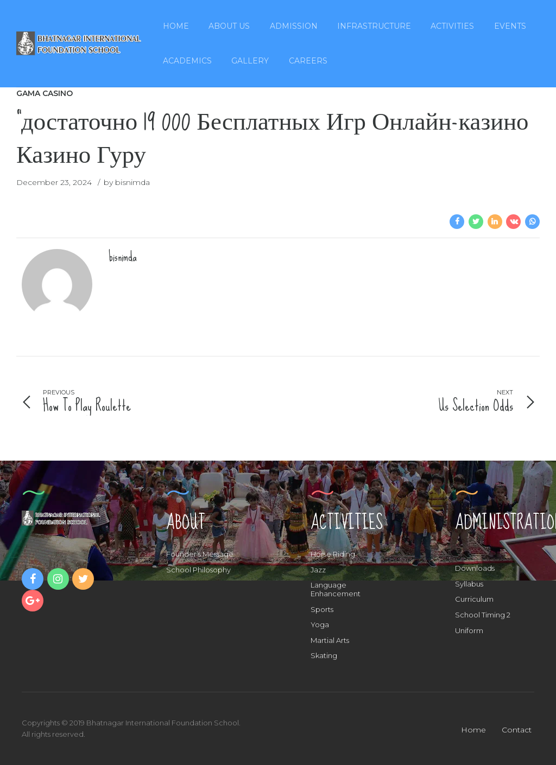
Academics (187, 61)
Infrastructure (374, 26)
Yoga (320, 624)
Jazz (318, 569)
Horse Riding (333, 554)
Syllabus (469, 583)
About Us (229, 26)
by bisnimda (127, 182)
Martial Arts (330, 640)
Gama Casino (44, 93)
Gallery (250, 61)
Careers (308, 61)
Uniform (469, 630)
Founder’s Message (199, 554)
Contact (517, 730)
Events (510, 26)
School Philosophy (198, 569)
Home (176, 26)
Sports (322, 609)
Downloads (475, 568)
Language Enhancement (336, 589)
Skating (324, 655)
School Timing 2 (482, 614)
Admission (294, 26)
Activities (452, 26)
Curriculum (474, 599)
